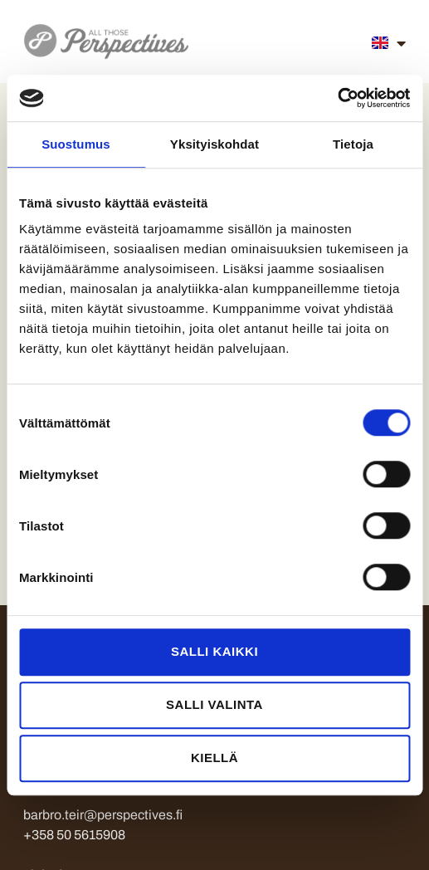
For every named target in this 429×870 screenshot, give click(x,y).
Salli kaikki (214, 651)
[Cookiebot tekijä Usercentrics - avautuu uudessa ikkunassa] (337, 98)
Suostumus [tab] (75, 144)
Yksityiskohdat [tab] (214, 144)
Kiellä (214, 757)
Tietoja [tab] (353, 144)
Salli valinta (214, 704)
